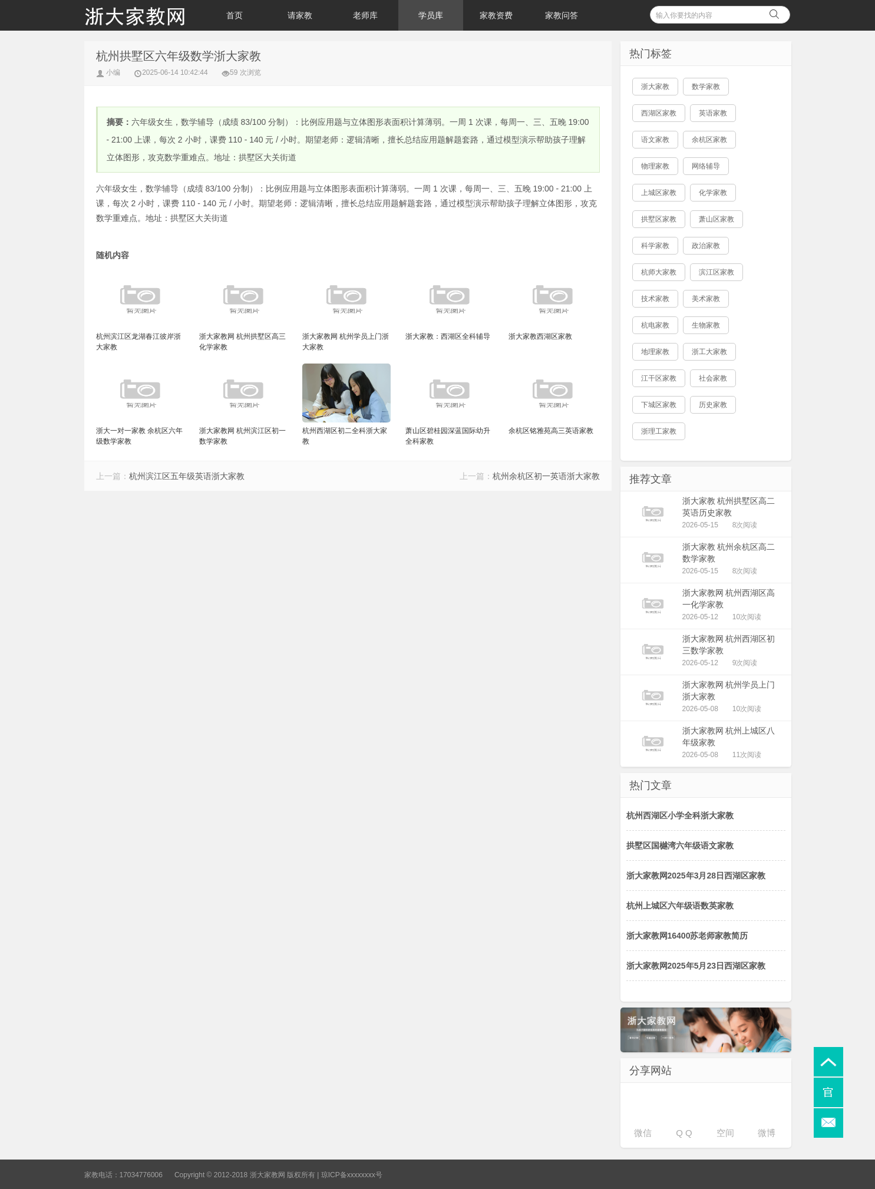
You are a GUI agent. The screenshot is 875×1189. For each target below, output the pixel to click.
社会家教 (713, 378)
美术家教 (706, 299)
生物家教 (706, 325)
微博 (766, 1133)
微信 (643, 1133)
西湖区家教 (658, 113)
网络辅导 (706, 166)
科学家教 (655, 246)
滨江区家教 (716, 272)
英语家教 (713, 113)
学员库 (430, 15)
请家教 (300, 15)
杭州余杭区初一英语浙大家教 (546, 476)
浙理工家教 (658, 431)
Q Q (684, 1133)
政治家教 (706, 246)
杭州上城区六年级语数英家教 (680, 905)
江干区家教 (658, 378)
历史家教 (713, 405)
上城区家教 (658, 193)
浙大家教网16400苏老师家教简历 (687, 935)
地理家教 (655, 352)
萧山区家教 (716, 219)
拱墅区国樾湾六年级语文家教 (680, 845)
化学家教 (713, 193)
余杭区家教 (709, 140)
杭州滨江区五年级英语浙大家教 (187, 476)
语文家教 (655, 140)
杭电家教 (655, 325)
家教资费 (496, 15)
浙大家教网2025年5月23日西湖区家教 (696, 965)
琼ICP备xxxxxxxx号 (351, 1175)
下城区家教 (658, 405)
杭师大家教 (658, 272)
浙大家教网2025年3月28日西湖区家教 (696, 875)
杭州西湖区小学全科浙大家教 (680, 815)
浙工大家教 (709, 352)
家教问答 (561, 15)
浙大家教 (655, 86)
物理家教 (655, 166)
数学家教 (706, 86)
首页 (234, 15)
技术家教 (655, 299)
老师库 (365, 15)
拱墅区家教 (658, 219)
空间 (725, 1133)
